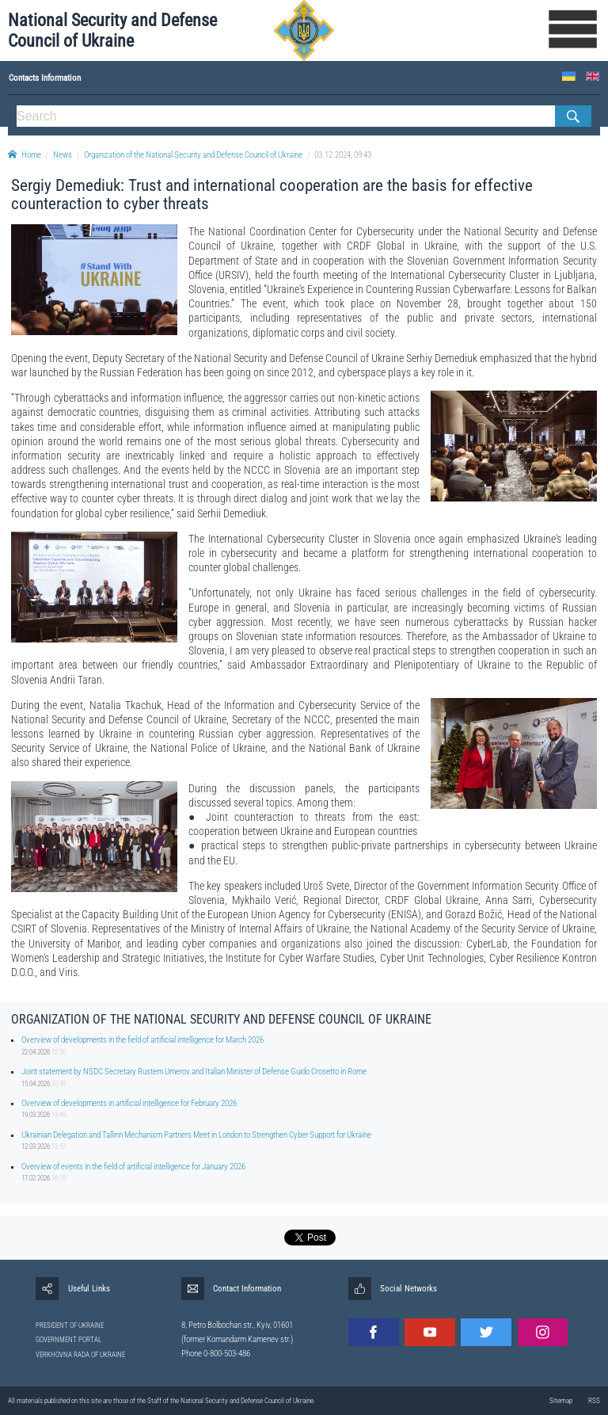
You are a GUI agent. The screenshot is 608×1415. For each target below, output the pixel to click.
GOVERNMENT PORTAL (68, 1340)
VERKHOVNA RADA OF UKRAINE (80, 1355)
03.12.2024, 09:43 (342, 155)
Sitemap (560, 1401)
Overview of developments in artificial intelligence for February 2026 (129, 1103)
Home (24, 155)
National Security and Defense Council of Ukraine (112, 30)
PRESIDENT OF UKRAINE (70, 1325)
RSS (594, 1401)
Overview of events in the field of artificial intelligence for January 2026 (133, 1166)
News (62, 155)
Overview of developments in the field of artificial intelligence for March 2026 (142, 1040)
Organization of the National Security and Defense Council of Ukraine (193, 155)
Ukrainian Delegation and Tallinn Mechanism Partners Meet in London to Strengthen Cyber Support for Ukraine (196, 1135)
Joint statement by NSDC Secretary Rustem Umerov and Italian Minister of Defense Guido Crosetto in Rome (194, 1071)
